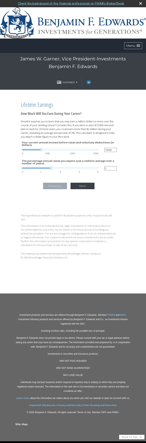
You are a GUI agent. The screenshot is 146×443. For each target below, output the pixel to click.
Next (82, 186)
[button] (133, 45)
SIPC (123, 314)
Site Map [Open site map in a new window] (21, 424)
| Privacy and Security (68, 405)
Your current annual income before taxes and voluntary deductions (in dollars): (68, 143)
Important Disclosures (42, 405)
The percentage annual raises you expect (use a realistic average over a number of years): (68, 162)
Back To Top (132, 437)
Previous (55, 186)
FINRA (111, 314)
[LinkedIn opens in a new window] (88, 83)
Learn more (23, 398)
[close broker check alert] (140, 3)
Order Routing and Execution (100, 405)
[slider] (60, 149)
